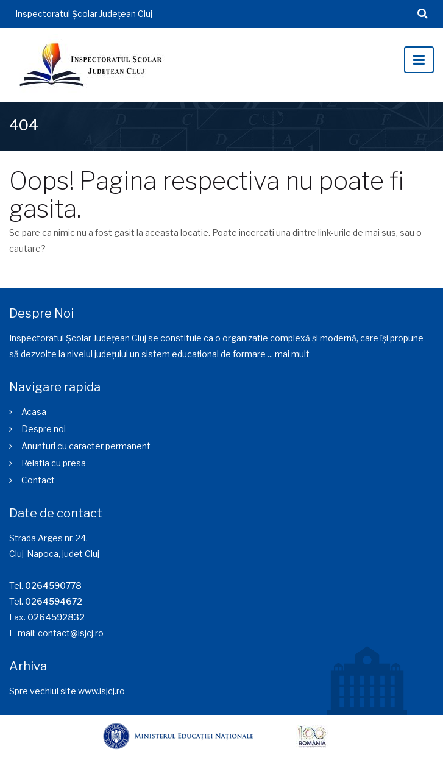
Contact (38, 480)
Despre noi (43, 429)
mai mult (292, 354)
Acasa (33, 412)
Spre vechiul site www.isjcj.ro (67, 691)
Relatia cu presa (53, 463)
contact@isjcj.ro (71, 633)
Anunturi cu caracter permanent (86, 446)
